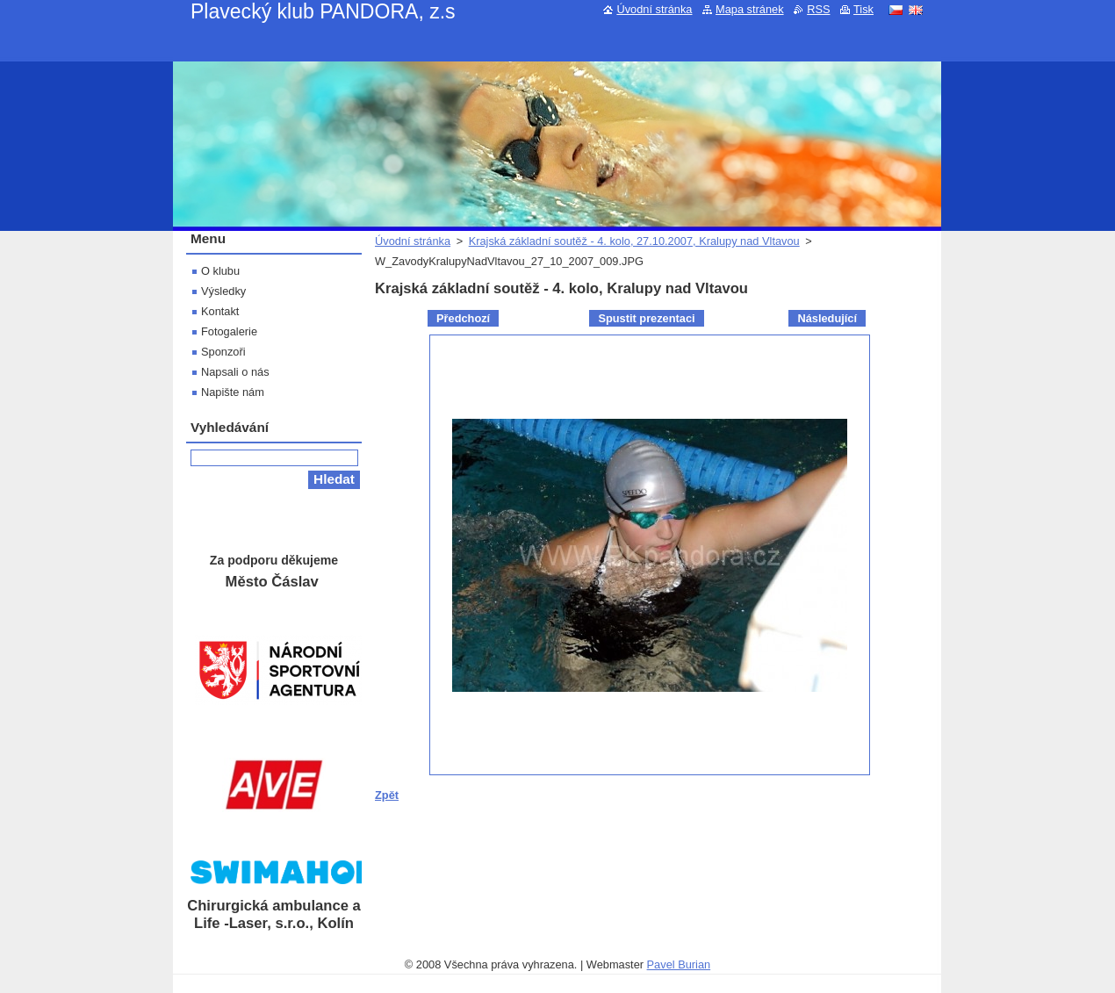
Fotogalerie (229, 331)
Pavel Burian (679, 964)
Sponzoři (223, 351)
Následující (827, 318)
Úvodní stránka (412, 241)
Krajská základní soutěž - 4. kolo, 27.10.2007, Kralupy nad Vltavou (634, 241)
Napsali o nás (235, 371)
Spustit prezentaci (646, 318)
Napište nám (232, 392)
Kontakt (220, 311)
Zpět (387, 795)
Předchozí (463, 318)
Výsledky (223, 291)
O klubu (220, 270)
